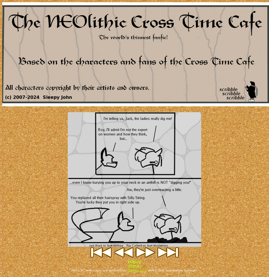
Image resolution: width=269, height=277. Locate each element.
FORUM (134, 261)
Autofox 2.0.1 (137, 270)
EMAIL (134, 266)
